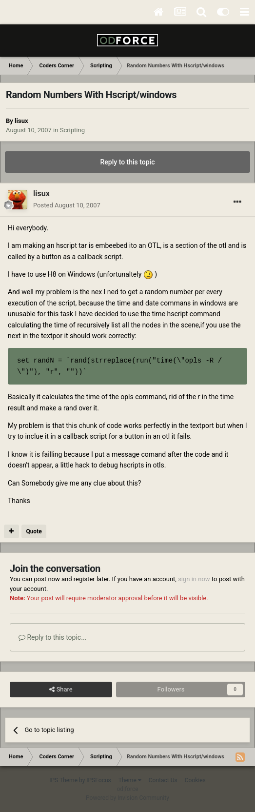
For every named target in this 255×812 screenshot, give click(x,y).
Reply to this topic (127, 162)
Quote (33, 531)
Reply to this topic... (52, 637)
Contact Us (163, 780)
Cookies (195, 780)
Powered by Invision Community (127, 797)
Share (60, 689)
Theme (129, 780)
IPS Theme (63, 780)
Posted (66, 205)
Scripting (72, 130)
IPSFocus (98, 780)
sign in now (194, 579)
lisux (21, 120)
